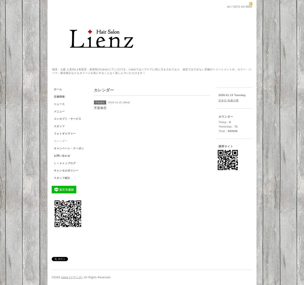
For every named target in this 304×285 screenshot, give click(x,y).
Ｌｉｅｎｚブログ (65, 163)
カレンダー (61, 141)
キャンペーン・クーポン (69, 148)
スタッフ (59, 126)
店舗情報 (59, 96)
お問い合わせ (62, 155)
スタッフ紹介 (62, 177)
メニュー (59, 111)
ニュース (59, 104)
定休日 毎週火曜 (228, 100)
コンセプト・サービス (67, 118)
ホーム (58, 89)
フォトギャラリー (65, 133)
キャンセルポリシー (66, 170)
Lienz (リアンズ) (71, 277)
